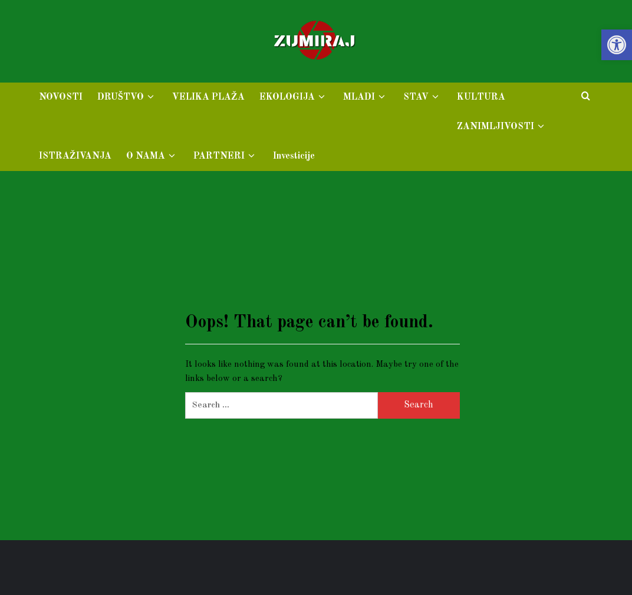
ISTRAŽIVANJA (75, 156)
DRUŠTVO (127, 97)
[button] (616, 44)
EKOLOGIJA (293, 97)
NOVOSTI (61, 97)
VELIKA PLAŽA (208, 97)
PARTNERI (225, 156)
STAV (422, 97)
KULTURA (481, 97)
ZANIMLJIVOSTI (502, 127)
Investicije (294, 156)
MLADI (366, 97)
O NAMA (152, 156)
